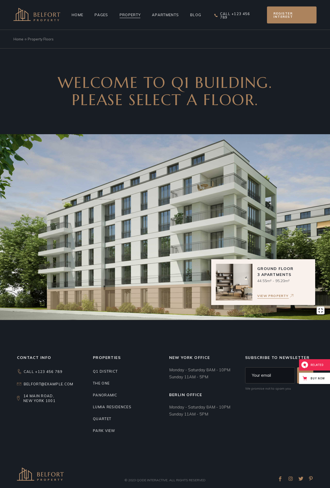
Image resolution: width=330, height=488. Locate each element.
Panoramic (105, 395)
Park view (104, 430)
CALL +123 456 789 (43, 371)
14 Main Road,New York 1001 (39, 398)
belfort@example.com (49, 384)
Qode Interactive (152, 480)
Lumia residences (112, 407)
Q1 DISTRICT (105, 371)
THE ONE (101, 383)
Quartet (102, 419)
